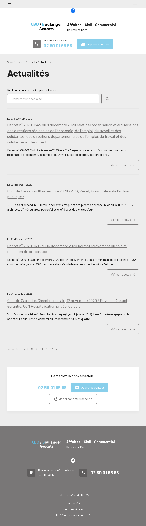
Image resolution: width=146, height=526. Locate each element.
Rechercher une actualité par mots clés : (32, 90)
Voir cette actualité (123, 165)
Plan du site (73, 503)
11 (41, 349)
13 (51, 349)
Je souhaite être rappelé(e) (73, 399)
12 (46, 349)
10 (36, 349)
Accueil (30, 62)
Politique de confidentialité (73, 515)
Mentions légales (73, 509)
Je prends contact (95, 44)
